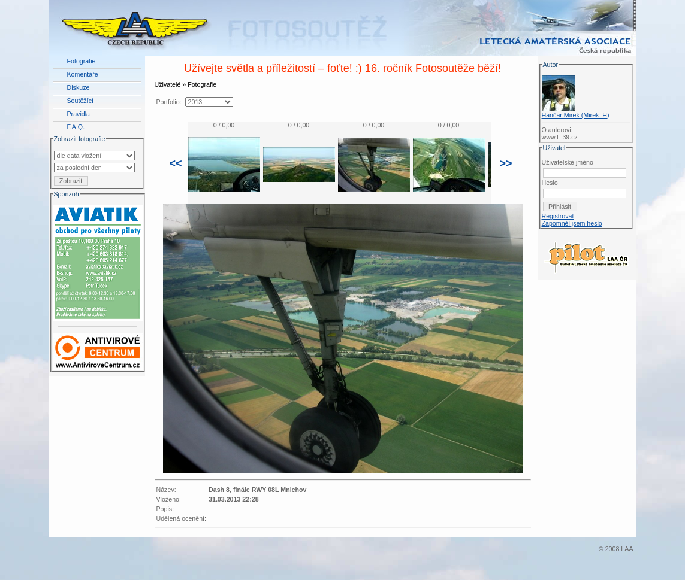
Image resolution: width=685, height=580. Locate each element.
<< (176, 163)
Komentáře (82, 74)
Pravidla (78, 113)
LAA (627, 548)
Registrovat (558, 216)
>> (506, 163)
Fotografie (81, 61)
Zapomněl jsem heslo (572, 223)
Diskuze (78, 87)
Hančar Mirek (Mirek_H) (575, 115)
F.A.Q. (76, 126)
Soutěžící (80, 100)
